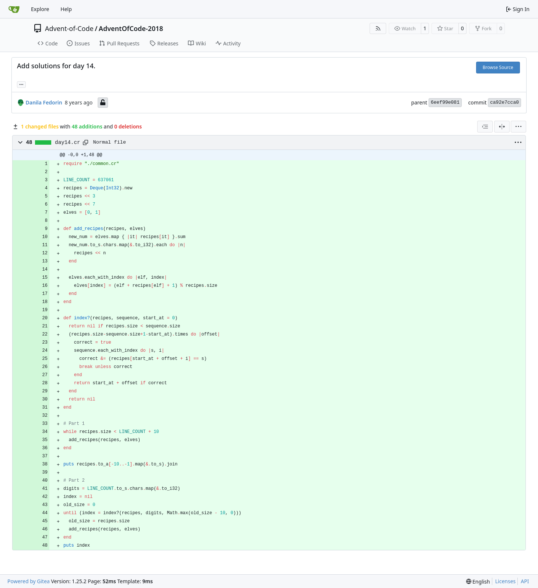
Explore (40, 9)
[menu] (518, 127)
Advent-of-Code (69, 28)
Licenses (505, 581)
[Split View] (502, 127)
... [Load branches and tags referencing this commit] (21, 83)
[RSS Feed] (378, 28)
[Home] (14, 9)
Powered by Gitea (28, 581)
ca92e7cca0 (504, 102)
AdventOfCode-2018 (131, 28)
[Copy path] (85, 142)
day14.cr (67, 142)
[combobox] (485, 127)
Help (66, 9)
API (525, 581)
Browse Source (498, 67)
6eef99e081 (445, 102)
